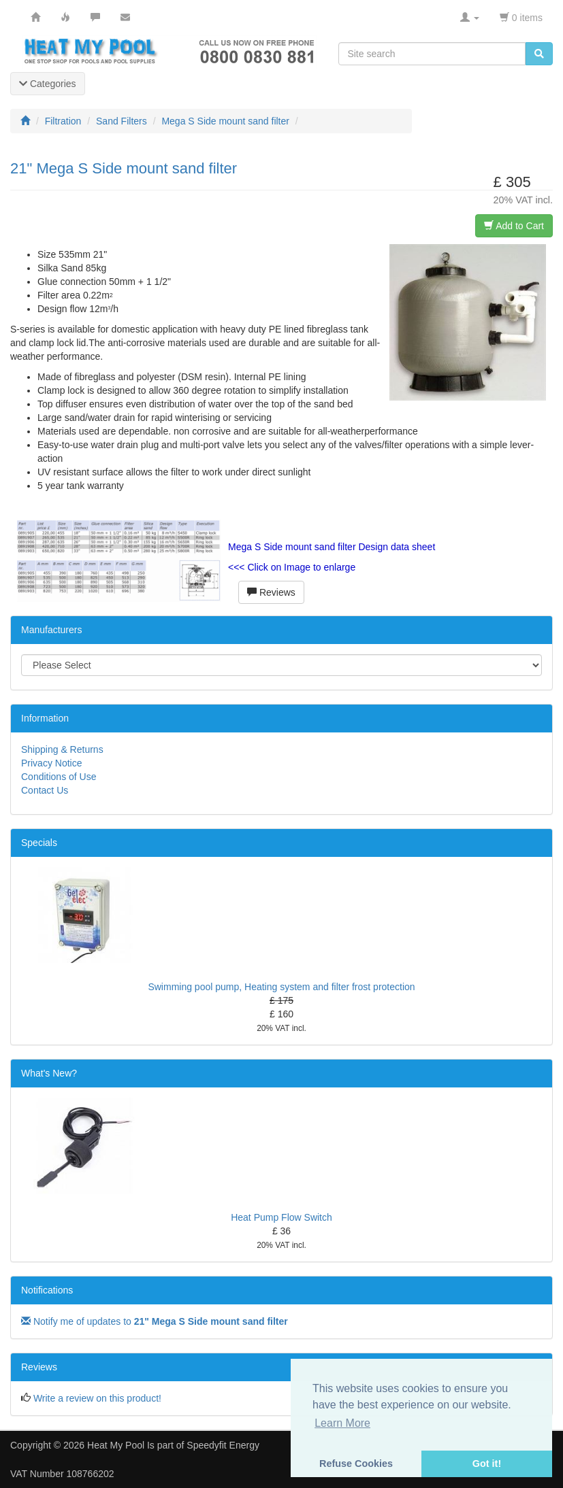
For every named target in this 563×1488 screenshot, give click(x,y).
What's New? (49, 1073)
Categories (47, 83)
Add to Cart (514, 225)
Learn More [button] (342, 1423)
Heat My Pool (115, 1445)
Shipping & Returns (62, 749)
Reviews (271, 592)
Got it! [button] (486, 1463)
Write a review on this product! (97, 1398)
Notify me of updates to (154, 1321)
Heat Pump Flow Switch (281, 1217)
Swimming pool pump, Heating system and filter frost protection (281, 986)
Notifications (47, 1290)
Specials (39, 842)
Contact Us (44, 790)
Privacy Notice (51, 763)
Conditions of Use (59, 776)
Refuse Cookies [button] (356, 1463)
